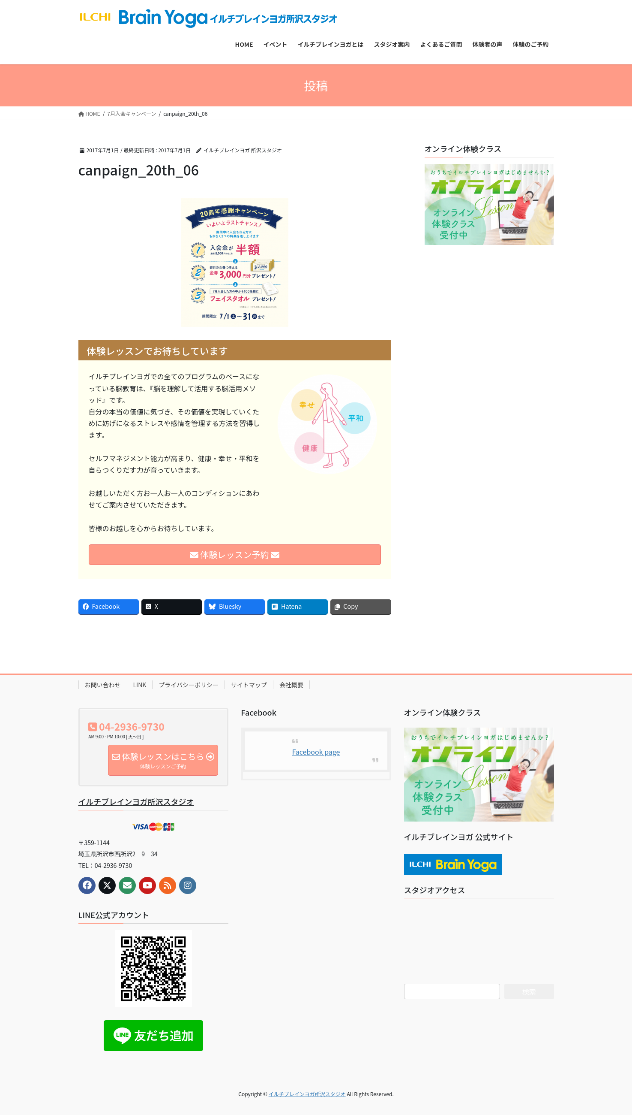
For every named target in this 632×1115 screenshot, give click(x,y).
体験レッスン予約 (234, 554)
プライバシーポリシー (189, 684)
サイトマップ (249, 684)
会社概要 (291, 684)
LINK (140, 684)
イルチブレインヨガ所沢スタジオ (136, 801)
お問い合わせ (103, 684)
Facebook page (316, 751)
